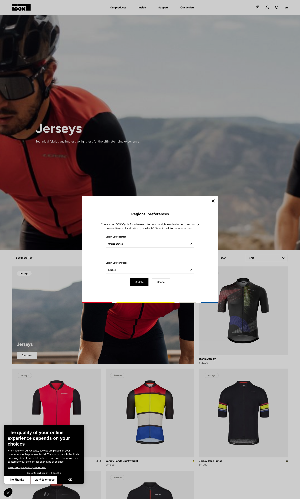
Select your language (117, 262)
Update (139, 282)
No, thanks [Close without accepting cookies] (17, 479)
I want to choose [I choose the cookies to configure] (44, 479)
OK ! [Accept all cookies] (70, 479)
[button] (8, 492)
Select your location (116, 236)
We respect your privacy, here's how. (27, 467)
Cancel (161, 282)
